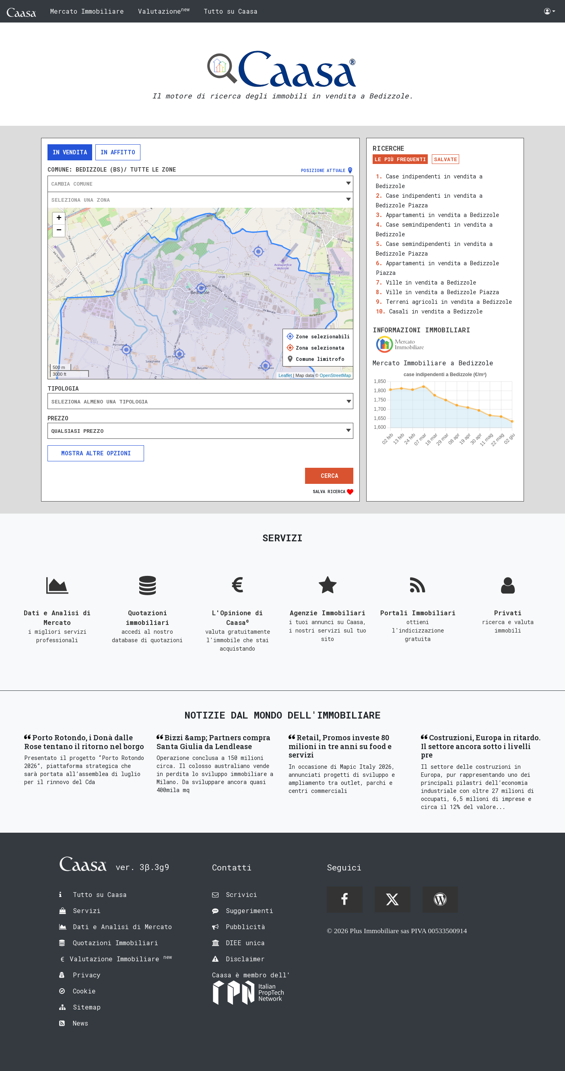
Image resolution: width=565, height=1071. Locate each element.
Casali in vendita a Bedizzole (436, 311)
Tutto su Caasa (231, 11)
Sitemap (87, 1007)
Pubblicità (245, 926)
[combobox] (200, 184)
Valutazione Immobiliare (121, 958)
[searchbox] (200, 401)
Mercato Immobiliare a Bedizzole (433, 362)
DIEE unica (245, 942)
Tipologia (62, 388)
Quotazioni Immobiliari (115, 942)
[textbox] (200, 183)
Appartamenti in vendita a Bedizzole (442, 215)
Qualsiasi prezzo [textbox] (77, 430)
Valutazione (164, 10)
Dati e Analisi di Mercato (122, 926)
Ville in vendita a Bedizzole (431, 282)
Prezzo (57, 418)
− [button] (59, 231)
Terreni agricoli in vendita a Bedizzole (449, 301)
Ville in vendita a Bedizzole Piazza (442, 292)
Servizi (87, 910)
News (80, 1023)
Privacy (87, 975)
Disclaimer (245, 958)
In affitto (118, 152)
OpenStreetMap (335, 375)
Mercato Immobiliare (87, 11)
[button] (550, 11)
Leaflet (285, 375)
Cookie (84, 991)
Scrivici (241, 894)
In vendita (70, 152)
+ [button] (59, 219)
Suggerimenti (249, 910)
